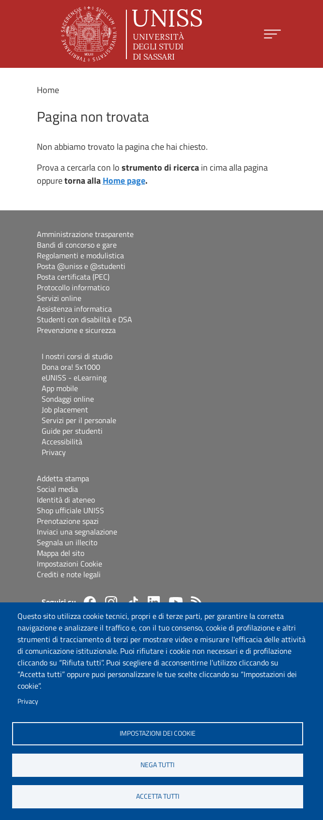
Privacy (27, 701)
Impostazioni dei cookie (158, 733)
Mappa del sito (60, 553)
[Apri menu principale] (272, 34)
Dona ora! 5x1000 (71, 367)
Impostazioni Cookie (69, 563)
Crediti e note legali (69, 574)
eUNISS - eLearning (74, 377)
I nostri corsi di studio (77, 356)
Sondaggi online (68, 399)
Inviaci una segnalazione (77, 531)
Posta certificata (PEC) (73, 276)
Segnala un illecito (67, 542)
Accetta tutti (157, 796)
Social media (57, 489)
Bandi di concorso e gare (77, 244)
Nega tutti (157, 765)
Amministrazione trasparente (85, 234)
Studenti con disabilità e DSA (84, 319)
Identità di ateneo (66, 499)
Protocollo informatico (73, 287)
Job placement (65, 409)
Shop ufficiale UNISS (70, 510)
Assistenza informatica (74, 308)
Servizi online (59, 298)
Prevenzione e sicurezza (76, 330)
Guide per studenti (72, 431)
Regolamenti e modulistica (80, 255)
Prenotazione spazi (68, 521)
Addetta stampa (63, 478)
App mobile (60, 388)
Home (48, 89)
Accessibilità (62, 441)
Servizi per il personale (79, 420)
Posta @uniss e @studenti (81, 266)
